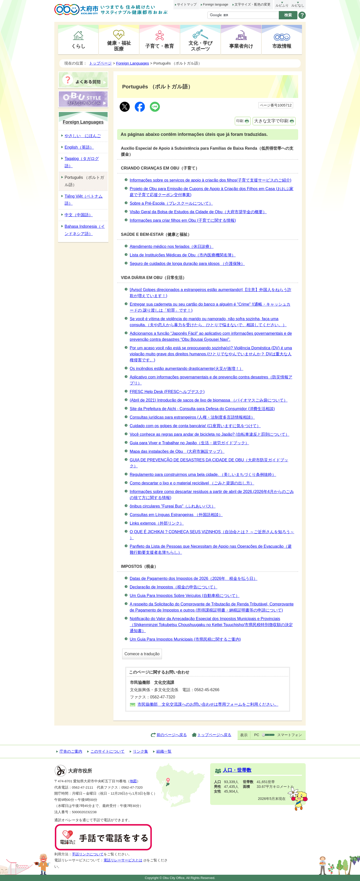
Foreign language (215, 4)
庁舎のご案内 (71, 751)
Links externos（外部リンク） (157, 523)
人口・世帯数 (237, 770)
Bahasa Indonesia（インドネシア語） (85, 230)
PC (256, 735)
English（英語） (79, 147)
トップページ (100, 63)
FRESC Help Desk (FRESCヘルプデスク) (167, 392)
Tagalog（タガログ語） (82, 162)
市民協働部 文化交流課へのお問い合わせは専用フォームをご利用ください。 (208, 704)
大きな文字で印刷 (271, 121)
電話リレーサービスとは (125, 860)
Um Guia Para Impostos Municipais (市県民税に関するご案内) (185, 639)
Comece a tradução (142, 654)
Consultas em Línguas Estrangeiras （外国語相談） (176, 515)
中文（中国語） (79, 215)
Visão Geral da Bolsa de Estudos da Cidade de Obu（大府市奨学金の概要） (198, 212)
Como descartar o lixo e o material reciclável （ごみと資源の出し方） (192, 483)
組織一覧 (163, 751)
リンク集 (140, 751)
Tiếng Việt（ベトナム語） (84, 200)
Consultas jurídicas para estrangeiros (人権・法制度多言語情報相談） (192, 417)
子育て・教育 (159, 46)
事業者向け (241, 46)
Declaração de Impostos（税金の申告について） (173, 587)
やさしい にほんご (83, 136)
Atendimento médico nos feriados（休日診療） (171, 246)
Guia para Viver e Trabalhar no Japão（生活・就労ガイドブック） (189, 443)
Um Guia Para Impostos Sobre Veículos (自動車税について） (185, 595)
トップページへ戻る (214, 735)
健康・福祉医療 (119, 45)
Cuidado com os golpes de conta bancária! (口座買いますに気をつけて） (195, 426)
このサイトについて (107, 751)
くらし (78, 46)
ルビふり (282, 5)
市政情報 (281, 46)
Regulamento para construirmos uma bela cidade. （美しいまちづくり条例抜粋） (203, 474)
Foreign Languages (132, 63)
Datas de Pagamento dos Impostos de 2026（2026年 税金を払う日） (193, 578)
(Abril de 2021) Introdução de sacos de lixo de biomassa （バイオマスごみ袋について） (209, 400)
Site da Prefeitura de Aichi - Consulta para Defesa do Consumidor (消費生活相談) (202, 409)
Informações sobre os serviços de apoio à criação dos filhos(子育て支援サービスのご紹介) (210, 180)
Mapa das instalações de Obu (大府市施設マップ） (177, 451)
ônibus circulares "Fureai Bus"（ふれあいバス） (172, 506)
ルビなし (297, 5)
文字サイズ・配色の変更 (253, 4)
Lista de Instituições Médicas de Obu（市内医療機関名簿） (183, 255)
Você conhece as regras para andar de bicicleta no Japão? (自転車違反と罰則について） (209, 434)
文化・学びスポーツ (200, 45)
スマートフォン (289, 735)
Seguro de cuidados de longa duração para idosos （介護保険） (187, 263)
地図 (133, 781)
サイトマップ (187, 4)
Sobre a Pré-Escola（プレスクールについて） (171, 203)
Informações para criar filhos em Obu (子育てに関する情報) (183, 220)
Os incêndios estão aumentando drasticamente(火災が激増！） (186, 368)
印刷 (239, 121)
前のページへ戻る (172, 735)
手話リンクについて (88, 854)
